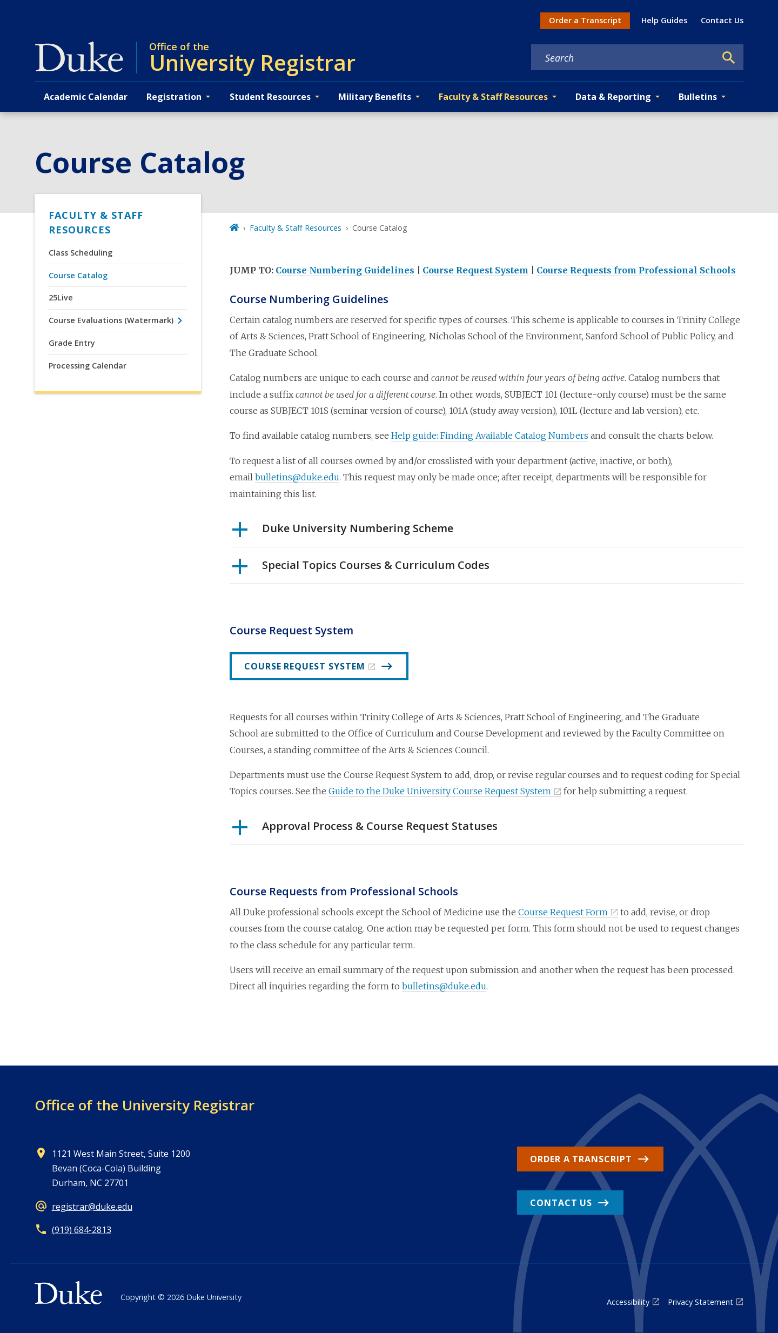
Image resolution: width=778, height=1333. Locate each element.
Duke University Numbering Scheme (342, 532)
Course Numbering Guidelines (345, 270)
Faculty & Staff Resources (96, 222)
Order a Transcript (585, 20)
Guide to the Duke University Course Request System (439, 791)
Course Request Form (563, 912)
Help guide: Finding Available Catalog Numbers (489, 435)
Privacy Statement (700, 1302)
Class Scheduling (80, 252)
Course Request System (475, 270)
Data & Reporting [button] (613, 97)
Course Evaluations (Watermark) (111, 320)
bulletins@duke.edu (297, 477)
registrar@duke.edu (92, 1207)
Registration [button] (174, 97)
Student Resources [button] (270, 97)
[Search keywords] (623, 57)
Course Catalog (78, 275)
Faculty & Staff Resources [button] (493, 97)
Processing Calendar (87, 365)
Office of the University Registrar (144, 1105)
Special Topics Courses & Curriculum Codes (360, 569)
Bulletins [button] (698, 97)
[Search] (729, 58)
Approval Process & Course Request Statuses (365, 830)
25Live (61, 297)
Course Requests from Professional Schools (636, 270)
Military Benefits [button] (374, 97)
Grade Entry (72, 343)
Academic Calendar (86, 97)
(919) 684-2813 (81, 1230)
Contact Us (722, 20)
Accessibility (628, 1302)
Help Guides (664, 20)
